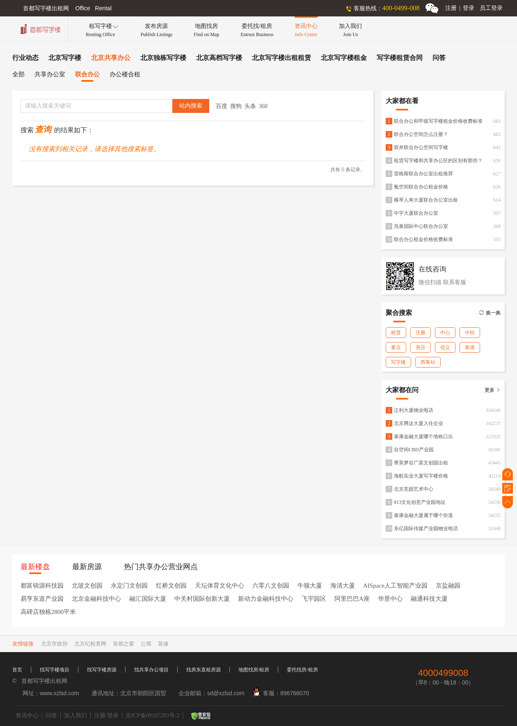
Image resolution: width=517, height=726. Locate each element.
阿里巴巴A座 (352, 598)
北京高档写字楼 (219, 57)
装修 (163, 644)
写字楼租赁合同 (400, 57)
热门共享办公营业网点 (161, 567)
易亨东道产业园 (42, 598)
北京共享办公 (110, 57)
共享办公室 (49, 74)
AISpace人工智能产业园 (395, 585)
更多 (493, 390)
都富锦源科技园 (42, 585)
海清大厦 (342, 585)
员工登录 (491, 8)
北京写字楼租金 (344, 57)
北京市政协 (54, 644)
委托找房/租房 (302, 670)
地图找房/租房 (253, 670)
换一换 (490, 313)
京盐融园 (448, 585)
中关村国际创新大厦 (202, 598)
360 (263, 106)
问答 (439, 57)
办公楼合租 (125, 74)
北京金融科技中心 (96, 598)
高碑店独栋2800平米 (48, 612)
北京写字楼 (64, 57)
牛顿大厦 (309, 585)
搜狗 (236, 106)
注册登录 (459, 8)
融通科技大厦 (429, 598)
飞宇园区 (314, 598)
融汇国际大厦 (147, 598)
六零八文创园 (270, 585)
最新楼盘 (35, 567)
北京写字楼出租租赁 (281, 57)
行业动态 (25, 57)
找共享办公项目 (151, 670)
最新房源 (87, 567)
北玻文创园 (87, 585)
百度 (221, 106)
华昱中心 (390, 598)
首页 (17, 670)
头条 (250, 106)
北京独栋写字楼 (163, 57)
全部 (18, 74)
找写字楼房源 (102, 670)
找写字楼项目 (54, 670)
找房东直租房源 (203, 670)
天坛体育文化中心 (219, 585)
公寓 (146, 644)
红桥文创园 (171, 585)
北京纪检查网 (90, 644)
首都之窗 (123, 644)
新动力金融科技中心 (265, 598)
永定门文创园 (129, 585)
